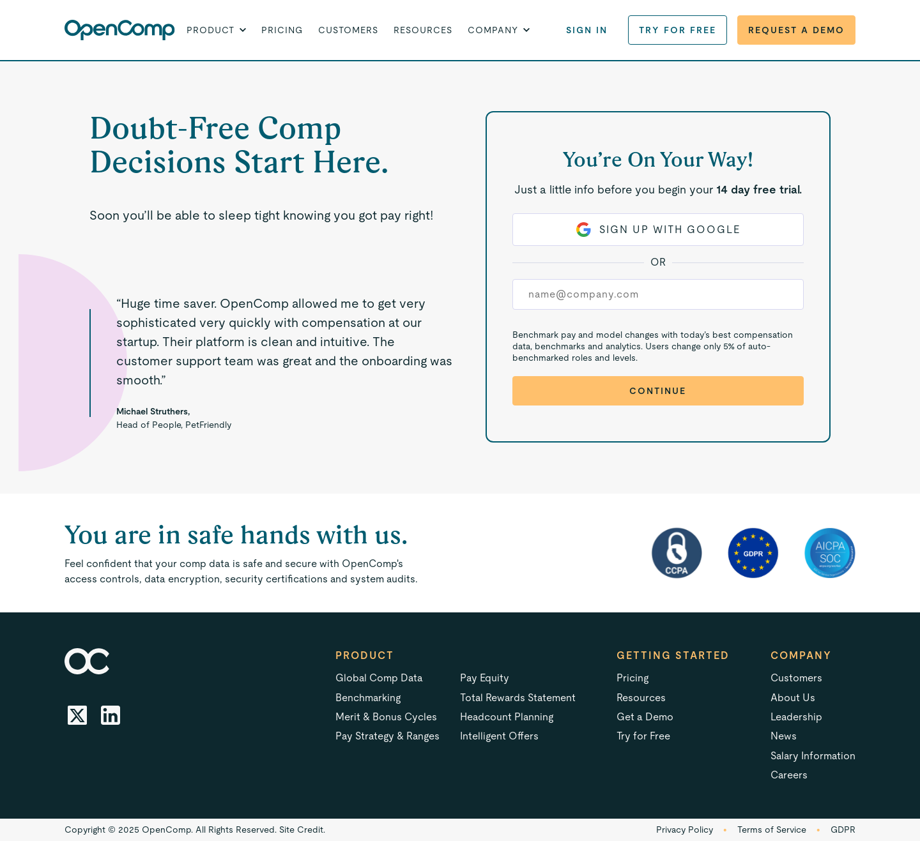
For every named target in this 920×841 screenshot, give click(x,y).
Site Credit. (302, 829)
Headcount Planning (506, 717)
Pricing (282, 30)
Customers (348, 30)
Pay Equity (484, 678)
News (783, 736)
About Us (792, 698)
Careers (789, 775)
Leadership (796, 717)
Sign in (587, 30)
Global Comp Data (379, 678)
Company (801, 655)
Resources (423, 30)
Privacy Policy (684, 829)
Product (364, 655)
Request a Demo (796, 30)
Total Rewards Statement (518, 698)
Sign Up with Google (658, 230)
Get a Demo (645, 717)
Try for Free (677, 30)
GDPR (843, 829)
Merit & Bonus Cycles (386, 717)
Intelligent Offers (499, 736)
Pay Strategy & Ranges (387, 736)
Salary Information (812, 756)
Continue (657, 391)
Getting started (673, 655)
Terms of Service (771, 829)
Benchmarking (368, 698)
